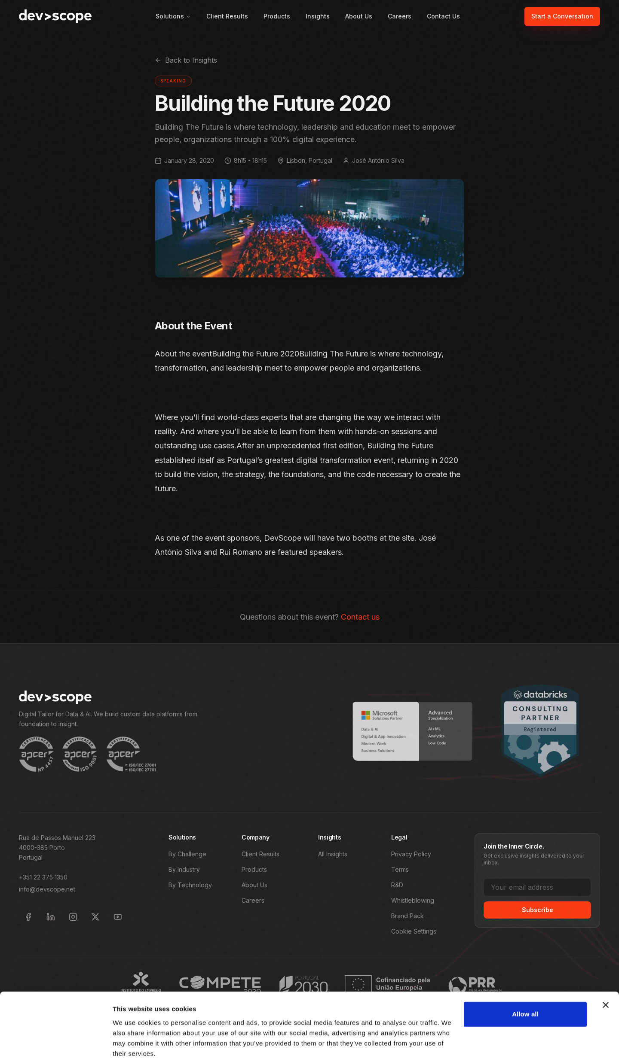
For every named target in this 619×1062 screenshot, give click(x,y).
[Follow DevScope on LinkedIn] (50, 916)
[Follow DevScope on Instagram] (73, 916)
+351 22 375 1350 (43, 877)
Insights (318, 16)
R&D (397, 885)
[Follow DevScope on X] (95, 916)
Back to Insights (186, 60)
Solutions (173, 16)
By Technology (190, 885)
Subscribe (537, 909)
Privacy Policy (411, 854)
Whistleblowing (412, 900)
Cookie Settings (413, 931)
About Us (358, 16)
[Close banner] (606, 973)
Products (277, 16)
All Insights (332, 854)
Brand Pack (407, 915)
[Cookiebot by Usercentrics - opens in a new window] (55, 1045)
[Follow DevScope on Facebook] (28, 916)
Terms (400, 869)
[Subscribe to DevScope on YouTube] (117, 916)
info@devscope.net (47, 889)
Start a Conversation (562, 16)
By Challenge (187, 854)
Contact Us (443, 16)
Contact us (360, 616)
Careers (399, 16)
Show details (133, 1045)
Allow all (525, 982)
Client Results (227, 16)
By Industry (184, 869)
